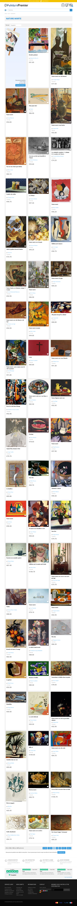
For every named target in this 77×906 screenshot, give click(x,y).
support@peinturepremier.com (46, 889)
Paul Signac (32, 834)
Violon (8, 606)
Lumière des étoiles (11, 194)
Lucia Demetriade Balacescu (14, 291)
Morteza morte (32, 789)
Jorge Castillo (10, 452)
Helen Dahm (33, 567)
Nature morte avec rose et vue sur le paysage (60, 577)
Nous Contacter (8, 887)
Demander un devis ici (20, 85)
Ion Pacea (10, 521)
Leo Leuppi (55, 247)
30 (62, 848)
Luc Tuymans (33, 608)
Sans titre (31, 477)
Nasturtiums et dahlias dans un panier (61, 677)
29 (59, 848)
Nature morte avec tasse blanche (59, 358)
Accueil (6, 13)
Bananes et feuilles (33, 677)
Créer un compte (19, 895)
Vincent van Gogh (11, 324)
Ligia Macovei (11, 118)
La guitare (9, 679)
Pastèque (31, 434)
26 (51, 848)
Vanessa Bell (55, 128)
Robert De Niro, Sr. (34, 58)
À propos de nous (8, 889)
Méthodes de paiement (9, 890)
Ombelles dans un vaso (12, 759)
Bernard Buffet (11, 763)
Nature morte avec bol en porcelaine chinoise (60, 719)
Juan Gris (10, 252)
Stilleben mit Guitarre (57, 243)
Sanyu (31, 109)
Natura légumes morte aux (58, 398)
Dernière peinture (33, 54)
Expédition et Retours (9, 892)
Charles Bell (55, 318)
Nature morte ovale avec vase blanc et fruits (38, 396)
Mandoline (9, 704)
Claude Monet (11, 652)
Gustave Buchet (33, 198)
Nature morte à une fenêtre (58, 125)
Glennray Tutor (11, 197)
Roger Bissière (11, 707)
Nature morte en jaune (34, 328)
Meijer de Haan (56, 792)
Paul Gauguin (56, 680)
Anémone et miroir (56, 488)
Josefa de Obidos (33, 793)
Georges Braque (56, 79)
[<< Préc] (45, 848)
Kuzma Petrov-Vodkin (12, 609)
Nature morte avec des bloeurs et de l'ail (15, 320)
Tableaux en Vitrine (32, 887)
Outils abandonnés (11, 831)
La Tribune (32, 195)
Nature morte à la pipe (57, 278)
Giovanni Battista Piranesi (58, 156)
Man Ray (10, 806)
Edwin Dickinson (34, 160)
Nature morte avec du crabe (58, 748)
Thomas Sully (56, 835)
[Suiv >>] (69, 848)
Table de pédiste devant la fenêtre (14, 249)
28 (56, 848)
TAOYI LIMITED (43, 887)
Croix (30, 357)
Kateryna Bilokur (34, 245)
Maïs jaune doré (33, 105)
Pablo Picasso (33, 481)
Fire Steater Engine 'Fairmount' (59, 832)
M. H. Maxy (32, 293)
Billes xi (31, 747)
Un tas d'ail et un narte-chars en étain (61, 789)
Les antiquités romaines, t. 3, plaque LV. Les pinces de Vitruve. (60, 153)
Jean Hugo (55, 401)
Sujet (9, 13)
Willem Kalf (55, 722)
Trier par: (7, 25)
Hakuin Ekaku (11, 561)
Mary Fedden (55, 207)
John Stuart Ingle (56, 580)
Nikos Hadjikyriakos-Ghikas (14, 835)
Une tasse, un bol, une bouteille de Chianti (37, 156)
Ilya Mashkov (33, 400)
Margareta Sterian (56, 640)
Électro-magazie (10, 803)
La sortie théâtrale (33, 716)
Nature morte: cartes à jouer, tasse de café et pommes (15, 367)
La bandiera (9, 488)
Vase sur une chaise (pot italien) (14, 166)
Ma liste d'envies (19, 890)
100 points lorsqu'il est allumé (59, 314)
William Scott (56, 361)
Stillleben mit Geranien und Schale (37, 564)
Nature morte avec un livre (35, 830)
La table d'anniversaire (34, 647)
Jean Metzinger (11, 370)
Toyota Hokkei (33, 720)
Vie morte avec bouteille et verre (37, 528)
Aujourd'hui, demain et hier (13, 448)
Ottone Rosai (10, 492)
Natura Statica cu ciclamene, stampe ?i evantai (15, 288)
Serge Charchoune (57, 281)
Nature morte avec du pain (35, 242)
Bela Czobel (10, 169)
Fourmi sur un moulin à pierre (13, 558)
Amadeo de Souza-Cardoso (13, 409)
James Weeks (55, 751)
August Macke (56, 534)
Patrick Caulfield (33, 360)
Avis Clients (30, 889)
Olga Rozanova (56, 447)
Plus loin (54, 636)
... (48, 848)
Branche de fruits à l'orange (13, 649)
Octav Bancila (33, 437)
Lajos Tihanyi (33, 531)
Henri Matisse (56, 491)
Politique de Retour (8, 893)
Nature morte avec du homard (59, 76)
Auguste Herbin (56, 610)
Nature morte (9, 114)
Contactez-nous (61, 852)
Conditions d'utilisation (32, 893)
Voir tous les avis (68, 877)
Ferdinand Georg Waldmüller (36, 650)
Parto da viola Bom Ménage (13, 406)
